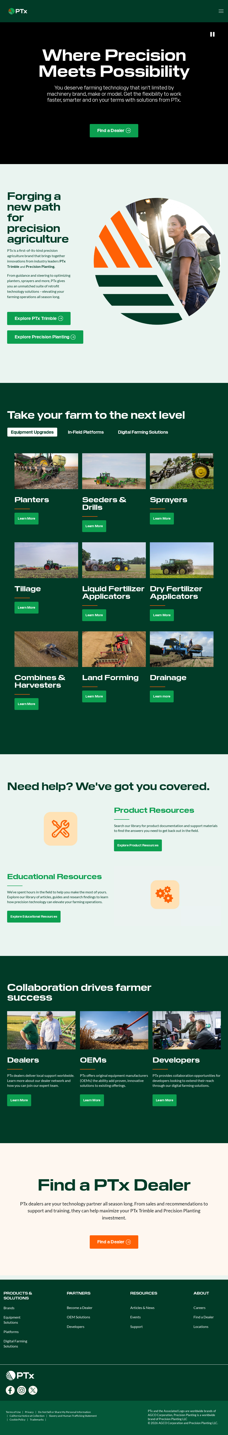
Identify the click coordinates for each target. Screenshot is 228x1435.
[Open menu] (221, 11)
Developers (75, 1326)
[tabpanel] (114, 587)
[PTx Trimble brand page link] (39, 318)
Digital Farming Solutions (15, 1343)
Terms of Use (13, 1412)
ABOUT (201, 1293)
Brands (9, 1308)
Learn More (26, 518)
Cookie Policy (17, 1419)
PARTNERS (78, 1293)
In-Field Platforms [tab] (86, 432)
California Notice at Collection (27, 1415)
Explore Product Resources (138, 845)
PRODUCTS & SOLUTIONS (18, 1296)
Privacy (29, 1412)
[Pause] (212, 34)
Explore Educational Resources (33, 917)
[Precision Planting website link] (45, 337)
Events (135, 1317)
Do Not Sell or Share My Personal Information (64, 1412)
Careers (199, 1307)
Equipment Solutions (12, 1319)
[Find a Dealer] (114, 1242)
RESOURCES (143, 1293)
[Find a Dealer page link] (114, 130)
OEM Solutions (78, 1317)
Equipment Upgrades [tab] (32, 432)
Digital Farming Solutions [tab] (143, 432)
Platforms (11, 1331)
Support (136, 1326)
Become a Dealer (79, 1307)
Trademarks (37, 1419)
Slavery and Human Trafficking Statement (73, 1415)
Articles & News (142, 1307)
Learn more (161, 696)
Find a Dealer (203, 1317)
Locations (200, 1326)
